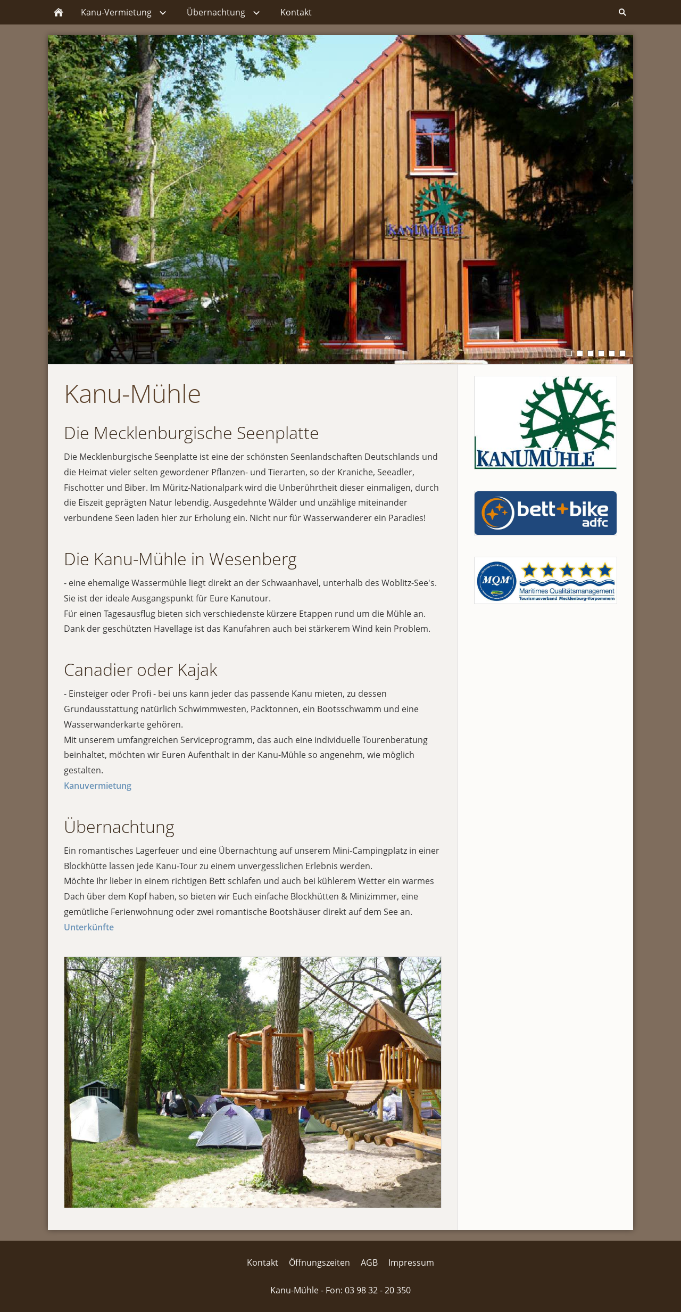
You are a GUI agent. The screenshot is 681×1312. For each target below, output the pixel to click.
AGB (369, 1262)
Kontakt (262, 1262)
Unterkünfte (89, 927)
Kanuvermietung (97, 785)
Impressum (411, 1262)
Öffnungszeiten (319, 1262)
